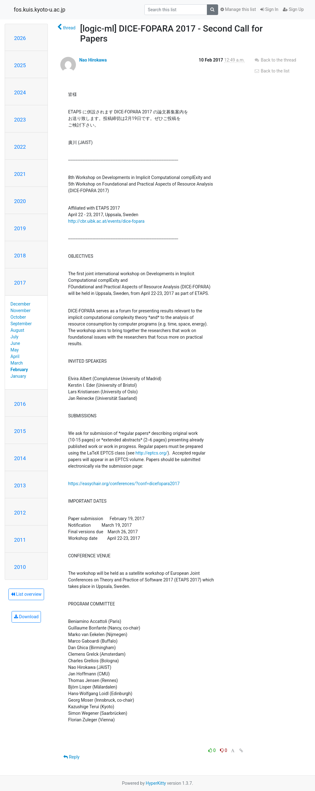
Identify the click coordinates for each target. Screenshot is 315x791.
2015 (20, 431)
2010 (20, 567)
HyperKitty (156, 783)
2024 (20, 92)
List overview (26, 594)
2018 (20, 255)
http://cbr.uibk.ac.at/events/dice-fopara (106, 221)
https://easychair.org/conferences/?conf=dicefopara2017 (124, 483)
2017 (20, 283)
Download (26, 616)
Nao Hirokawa (93, 59)
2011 (20, 540)
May (15, 349)
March (17, 363)
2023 (20, 120)
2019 (20, 228)
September (21, 323)
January (18, 376)
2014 (20, 458)
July (14, 336)
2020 (20, 201)
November (21, 310)
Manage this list (238, 9)
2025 (20, 65)
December (21, 303)
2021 (20, 174)
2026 (20, 38)
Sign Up (293, 9)
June (15, 343)
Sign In (269, 9)
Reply (71, 756)
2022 (20, 147)
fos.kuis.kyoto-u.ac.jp (39, 10)
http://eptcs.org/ (152, 452)
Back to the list (271, 70)
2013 (20, 485)
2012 (20, 513)
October (18, 317)
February (19, 369)
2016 (20, 404)
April (15, 356)
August (17, 330)
